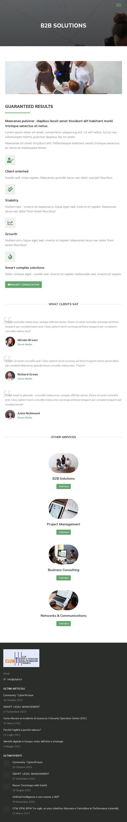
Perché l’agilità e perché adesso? (22, 729)
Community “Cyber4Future (18, 695)
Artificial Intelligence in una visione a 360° (35, 796)
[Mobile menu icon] (118, 5)
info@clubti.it (14, 679)
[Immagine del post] (6, 763)
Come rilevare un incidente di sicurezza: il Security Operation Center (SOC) (45, 718)
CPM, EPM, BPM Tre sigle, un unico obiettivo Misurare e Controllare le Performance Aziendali (65, 808)
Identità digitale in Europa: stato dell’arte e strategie (33, 741)
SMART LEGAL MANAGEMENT (21, 706)
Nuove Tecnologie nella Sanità (29, 785)
